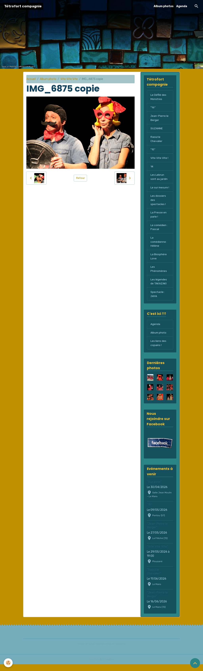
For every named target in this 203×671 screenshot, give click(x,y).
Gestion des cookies (101, 666)
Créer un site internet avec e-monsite (101, 650)
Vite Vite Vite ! (159, 158)
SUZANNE (156, 128)
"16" (152, 107)
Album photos (163, 6)
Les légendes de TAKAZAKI (158, 287)
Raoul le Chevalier (156, 139)
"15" (152, 150)
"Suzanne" (154, 488)
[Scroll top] (195, 663)
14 (151, 167)
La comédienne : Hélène (159, 247)
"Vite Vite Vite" (157, 553)
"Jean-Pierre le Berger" (157, 532)
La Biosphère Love (158, 262)
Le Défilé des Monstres (158, 97)
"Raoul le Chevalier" (154, 578)
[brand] (23, 6)
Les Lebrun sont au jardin (159, 177)
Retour (80, 178)
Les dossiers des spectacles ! (158, 205)
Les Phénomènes (158, 275)
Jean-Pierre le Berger (159, 118)
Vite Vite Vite (69, 79)
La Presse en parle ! (158, 220)
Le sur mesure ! (159, 190)
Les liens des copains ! (158, 349)
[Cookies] (8, 662)
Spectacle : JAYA (157, 300)
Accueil (31, 79)
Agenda (181, 6)
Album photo (48, 79)
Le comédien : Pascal (159, 232)
